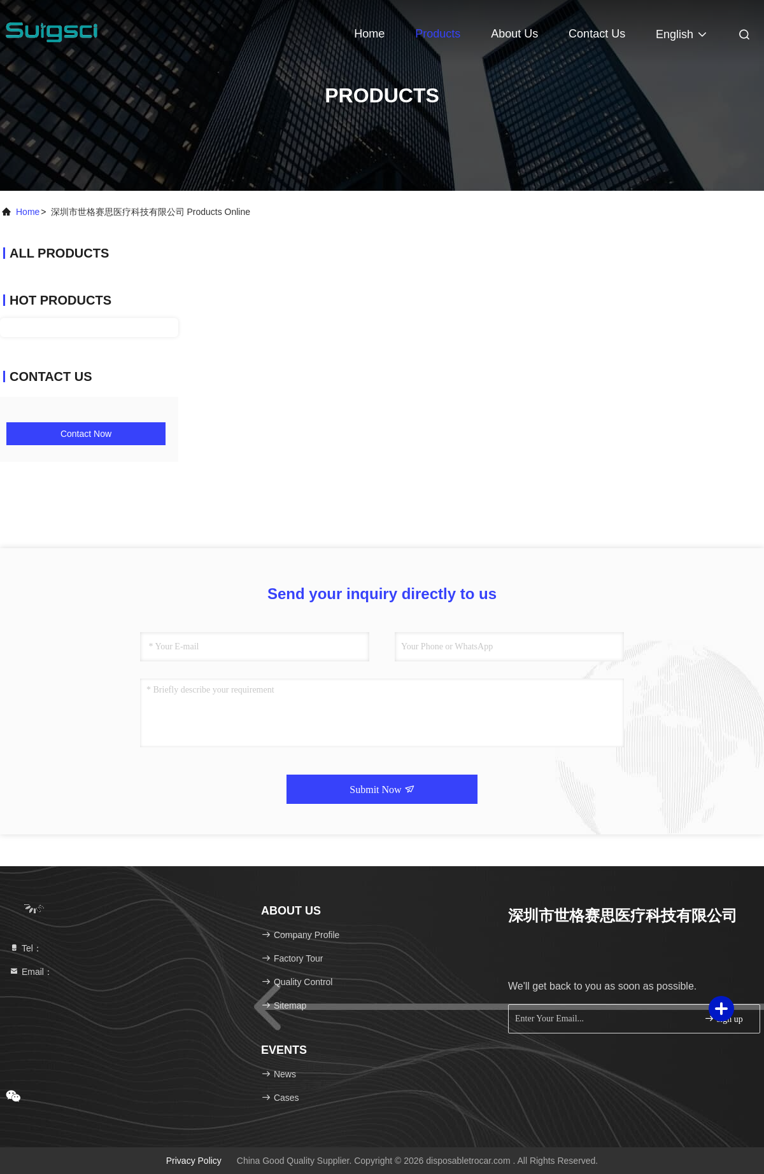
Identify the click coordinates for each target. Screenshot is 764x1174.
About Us (514, 33)
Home (369, 33)
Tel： (25, 948)
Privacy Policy (194, 1161)
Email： (31, 972)
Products (437, 33)
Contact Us (597, 33)
